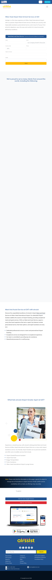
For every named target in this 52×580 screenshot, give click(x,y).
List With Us (23, 557)
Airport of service (9, 51)
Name (7, 40)
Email (27, 40)
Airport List (8, 561)
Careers (22, 561)
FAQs (21, 559)
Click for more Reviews (26, 502)
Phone (27, 45)
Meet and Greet (41, 313)
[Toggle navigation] (47, 6)
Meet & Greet (8, 555)
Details (7, 57)
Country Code (8, 45)
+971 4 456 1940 (11, 567)
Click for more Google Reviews (26, 498)
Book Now (47, 2)
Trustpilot (18, 491)
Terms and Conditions (40, 555)
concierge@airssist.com (34, 567)
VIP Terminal (8, 557)
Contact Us (22, 555)
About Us (7, 559)
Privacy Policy (8, 563)
